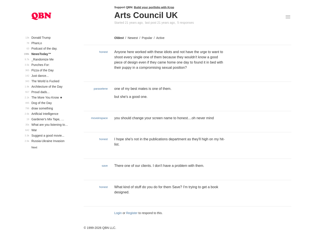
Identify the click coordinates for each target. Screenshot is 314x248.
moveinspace (99, 118)
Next (34, 147)
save (105, 165)
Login (118, 213)
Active (160, 38)
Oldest (119, 38)
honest (103, 52)
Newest (133, 38)
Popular (147, 38)
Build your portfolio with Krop (154, 7)
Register (132, 213)
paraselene (101, 88)
